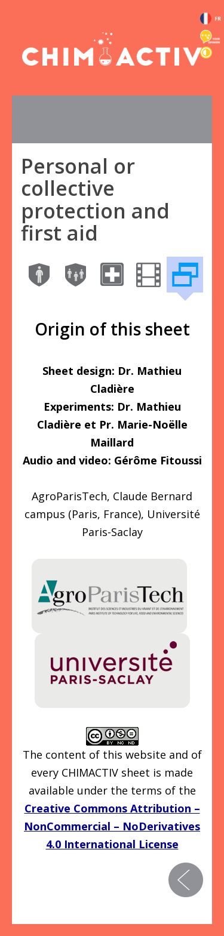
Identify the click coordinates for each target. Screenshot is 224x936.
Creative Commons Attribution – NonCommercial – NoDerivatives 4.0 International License (112, 826)
